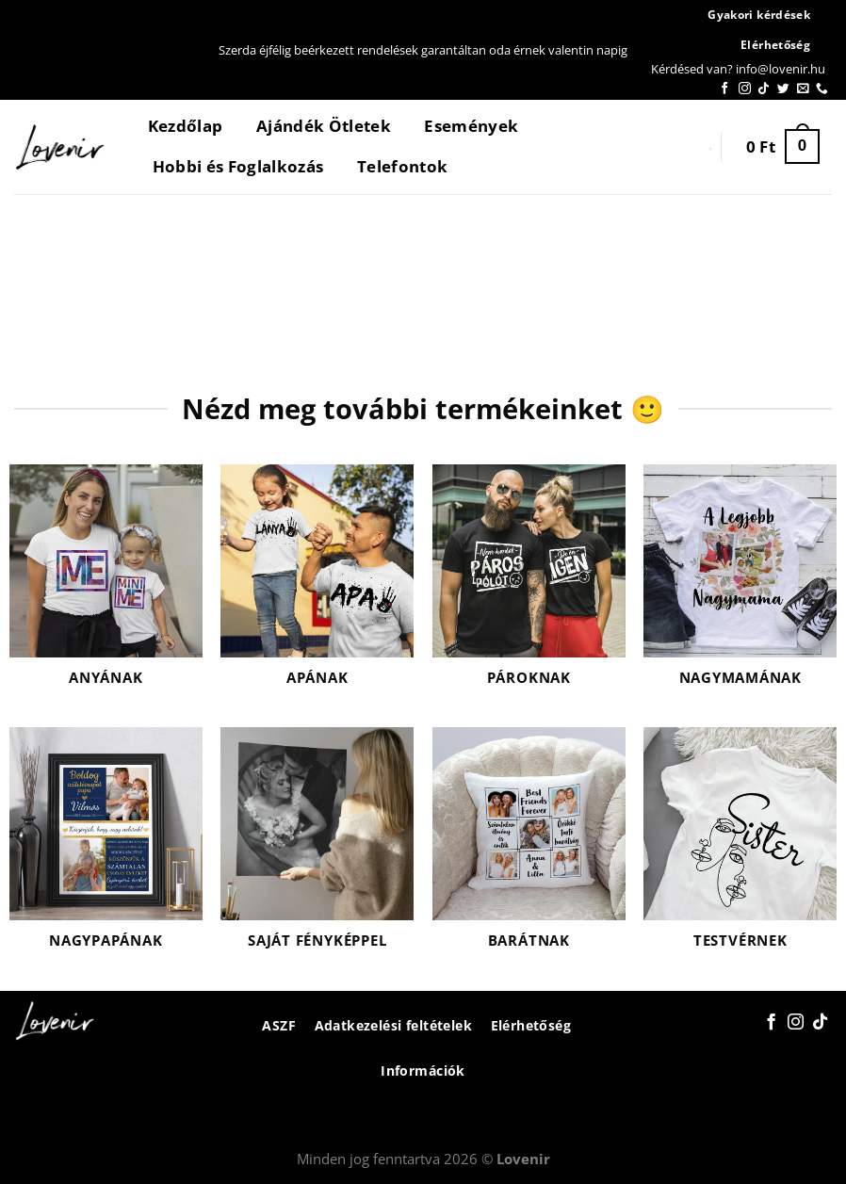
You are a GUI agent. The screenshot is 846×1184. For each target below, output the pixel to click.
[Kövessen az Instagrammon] (745, 89)
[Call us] (822, 89)
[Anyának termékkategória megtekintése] (106, 586)
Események (471, 126)
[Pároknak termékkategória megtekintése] (529, 586)
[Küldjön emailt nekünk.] (803, 89)
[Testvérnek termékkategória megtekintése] (740, 849)
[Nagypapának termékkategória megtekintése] (106, 849)
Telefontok (402, 166)
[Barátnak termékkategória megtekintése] (529, 849)
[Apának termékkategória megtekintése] (317, 586)
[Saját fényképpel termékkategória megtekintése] (317, 849)
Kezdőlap (185, 126)
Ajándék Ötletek (323, 126)
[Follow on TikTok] (763, 89)
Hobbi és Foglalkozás (238, 166)
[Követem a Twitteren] (783, 89)
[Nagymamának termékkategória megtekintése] (740, 586)
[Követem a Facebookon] (725, 89)
